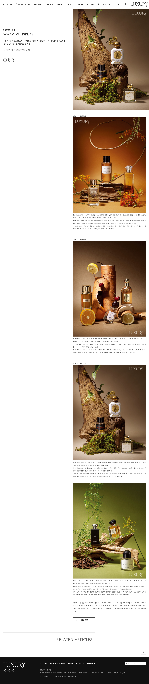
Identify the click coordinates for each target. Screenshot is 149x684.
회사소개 (53, 663)
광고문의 (79, 663)
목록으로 (84, 620)
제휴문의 (70, 663)
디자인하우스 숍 (90, 663)
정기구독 (62, 663)
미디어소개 (43, 663)
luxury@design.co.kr (120, 672)
